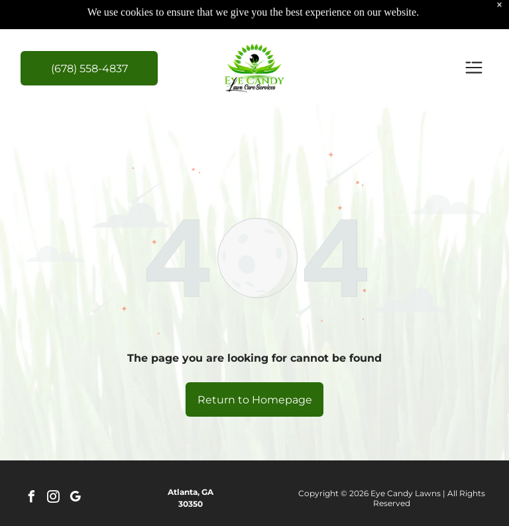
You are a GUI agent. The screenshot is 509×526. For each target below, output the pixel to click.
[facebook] (31, 498)
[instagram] (53, 498)
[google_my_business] (75, 498)
